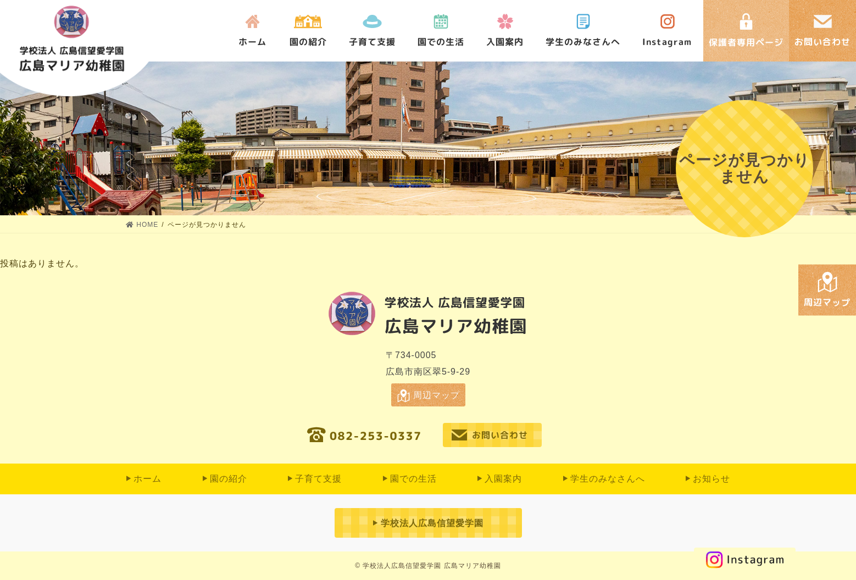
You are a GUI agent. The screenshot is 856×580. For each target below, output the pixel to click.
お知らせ (711, 478)
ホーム (252, 42)
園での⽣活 (441, 42)
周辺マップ (436, 395)
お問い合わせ (500, 435)
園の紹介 (308, 42)
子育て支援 (372, 42)
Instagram (667, 42)
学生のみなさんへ (583, 42)
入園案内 (505, 42)
